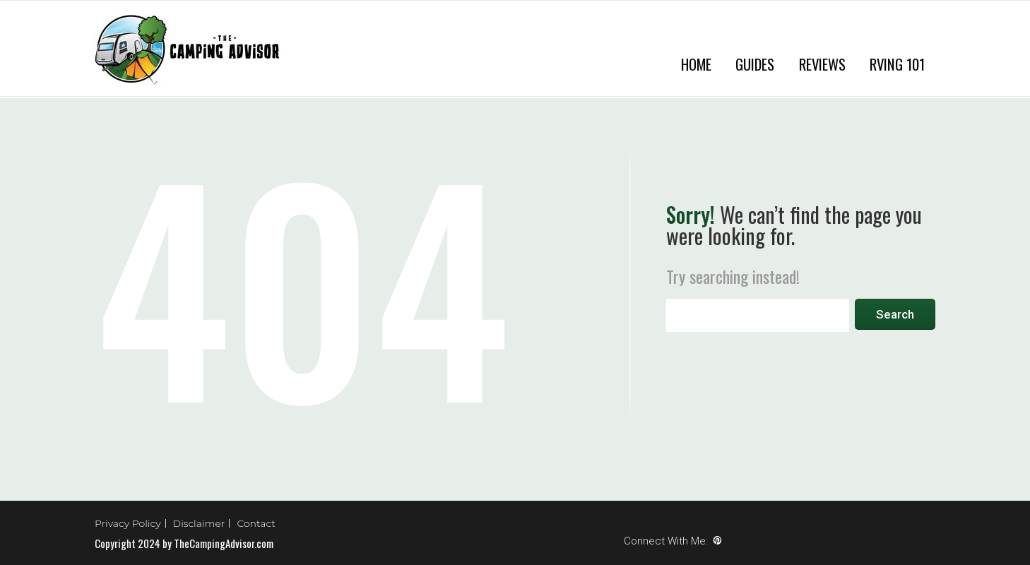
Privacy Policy (128, 523)
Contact (256, 523)
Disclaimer (199, 523)
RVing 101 (897, 64)
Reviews (822, 64)
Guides (754, 64)
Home (696, 64)
